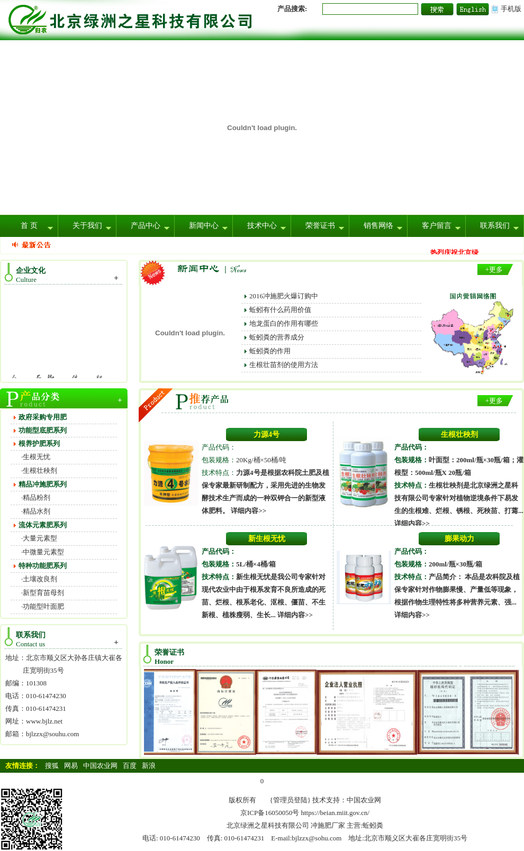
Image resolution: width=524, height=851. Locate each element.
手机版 (511, 9)
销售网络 (378, 226)
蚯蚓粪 (373, 825)
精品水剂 (36, 511)
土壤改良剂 (40, 579)
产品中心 (145, 226)
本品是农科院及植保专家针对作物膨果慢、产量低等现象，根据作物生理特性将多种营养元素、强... (457, 589)
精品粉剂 (36, 497)
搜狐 (52, 766)
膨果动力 (459, 539)
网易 (71, 766)
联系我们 (495, 226)
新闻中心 (204, 226)
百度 (130, 766)
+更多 (494, 269)
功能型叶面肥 (43, 606)
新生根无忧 (266, 539)
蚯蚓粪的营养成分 (276, 337)
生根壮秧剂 (40, 470)
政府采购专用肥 (43, 417)
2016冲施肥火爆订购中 (283, 296)
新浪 (149, 766)
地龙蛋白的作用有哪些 (283, 323)
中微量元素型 (43, 552)
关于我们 (87, 226)
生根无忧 (36, 457)
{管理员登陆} (290, 800)
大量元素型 (40, 538)
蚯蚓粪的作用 (270, 351)
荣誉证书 (320, 226)
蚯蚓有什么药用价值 (280, 310)
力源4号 (266, 434)
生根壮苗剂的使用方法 (283, 365)
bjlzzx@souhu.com (52, 734)
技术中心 (262, 226)
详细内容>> (248, 511)
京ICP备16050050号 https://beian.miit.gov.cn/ (304, 813)
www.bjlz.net (44, 721)
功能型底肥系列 (43, 430)
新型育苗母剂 (43, 593)
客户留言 (436, 226)
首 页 (29, 226)
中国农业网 (100, 766)
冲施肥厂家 (328, 825)
